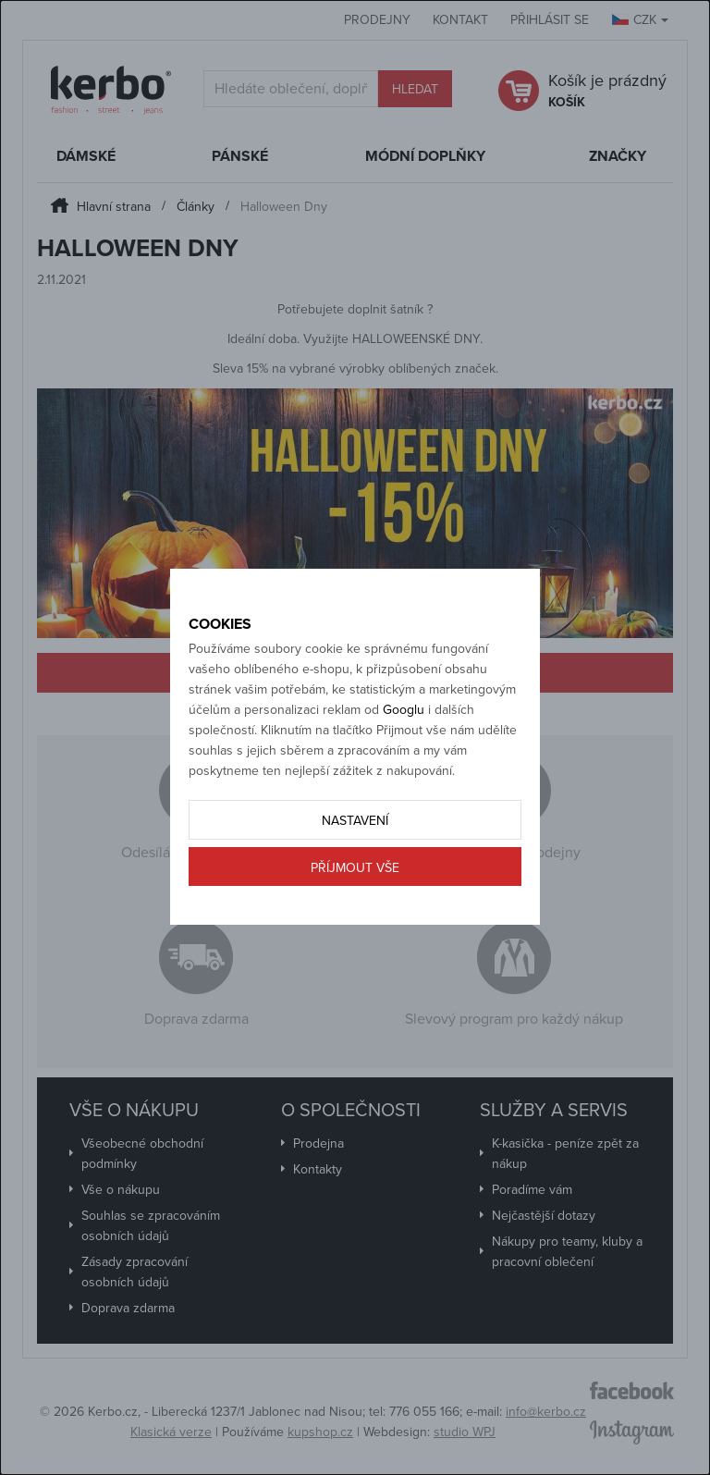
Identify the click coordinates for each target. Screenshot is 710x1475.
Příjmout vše (355, 868)
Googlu (403, 710)
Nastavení (355, 821)
